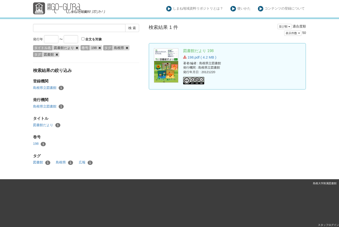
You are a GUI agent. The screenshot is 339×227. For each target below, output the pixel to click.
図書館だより (46, 125)
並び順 (284, 26)
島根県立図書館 (48, 88)
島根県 (64, 162)
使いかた (240, 8)
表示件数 (293, 33)
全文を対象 (91, 39)
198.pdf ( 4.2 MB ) (199, 57)
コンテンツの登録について (281, 8)
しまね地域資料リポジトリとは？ (194, 8)
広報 (86, 162)
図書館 (41, 162)
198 (39, 144)
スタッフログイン (328, 224)
